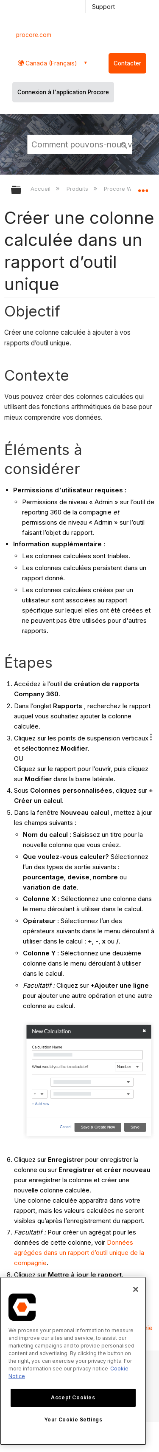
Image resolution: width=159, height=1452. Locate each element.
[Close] (135, 1289)
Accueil (41, 188)
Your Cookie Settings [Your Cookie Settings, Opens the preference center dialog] (73, 1419)
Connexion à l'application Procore (63, 92)
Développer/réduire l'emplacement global (143, 187)
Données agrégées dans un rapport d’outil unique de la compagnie (79, 1252)
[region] (73, 1361)
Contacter (127, 63)
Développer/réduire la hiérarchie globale (21, 190)
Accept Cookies (73, 1397)
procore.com (33, 34)
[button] (124, 144)
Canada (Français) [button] (50, 63)
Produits (78, 188)
